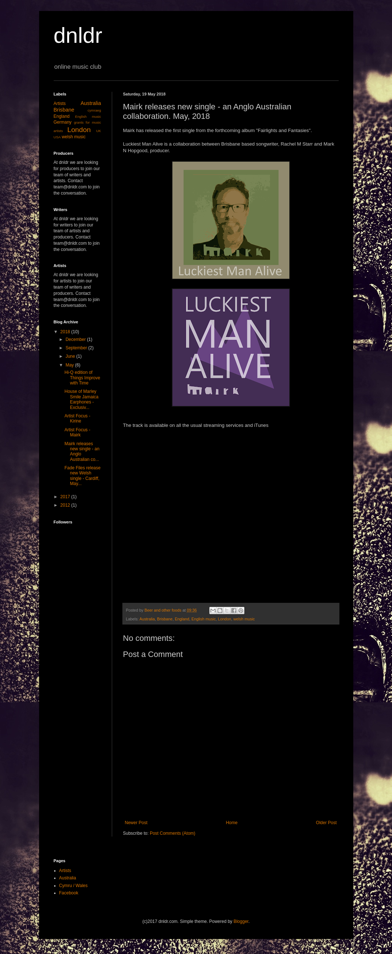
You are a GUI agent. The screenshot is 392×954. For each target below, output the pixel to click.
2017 (65, 496)
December (76, 339)
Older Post (326, 822)
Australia (147, 619)
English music (203, 619)
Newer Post (136, 822)
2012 (65, 505)
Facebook (69, 892)
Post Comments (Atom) (172, 833)
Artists (60, 103)
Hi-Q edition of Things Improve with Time (82, 378)
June (70, 356)
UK (98, 131)
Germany (63, 122)
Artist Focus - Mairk (77, 432)
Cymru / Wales (73, 885)
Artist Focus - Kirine (77, 418)
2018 (65, 331)
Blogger (240, 921)
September (76, 347)
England (182, 619)
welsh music (244, 619)
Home (231, 822)
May (70, 365)
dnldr (78, 35)
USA (57, 137)
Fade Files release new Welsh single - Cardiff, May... (82, 475)
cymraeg (94, 110)
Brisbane (165, 619)
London (224, 619)
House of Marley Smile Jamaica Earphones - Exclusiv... (81, 399)
